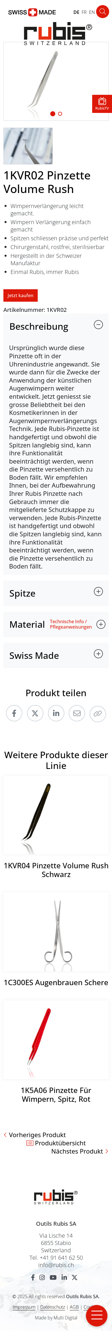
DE (76, 12)
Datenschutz (52, 1307)
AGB (74, 1307)
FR (84, 12)
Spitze (22, 593)
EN (92, 12)
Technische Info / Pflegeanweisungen (71, 624)
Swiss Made (34, 655)
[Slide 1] (52, 113)
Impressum (24, 1307)
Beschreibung (38, 326)
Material (27, 624)
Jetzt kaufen (20, 295)
